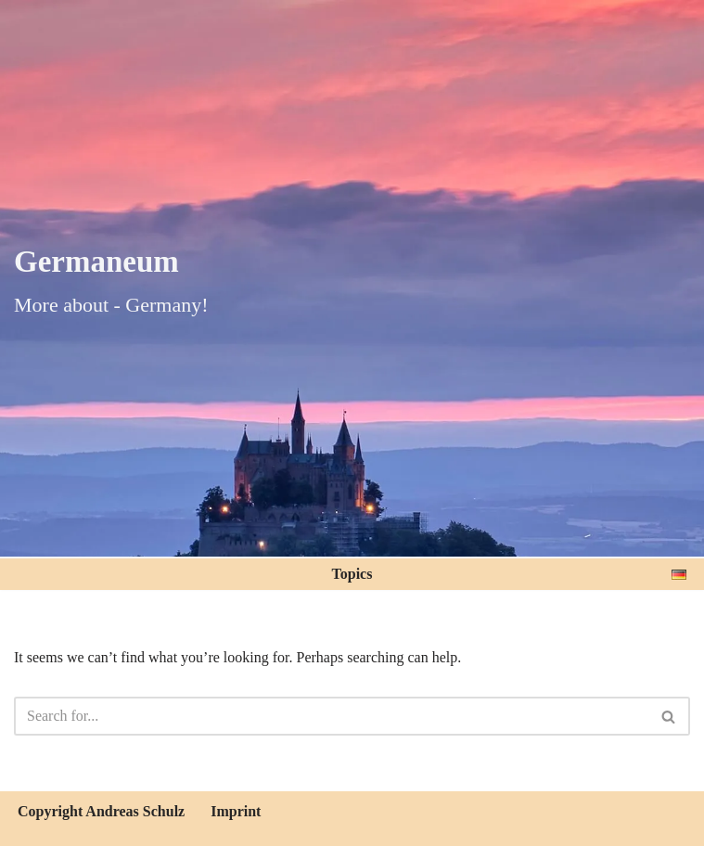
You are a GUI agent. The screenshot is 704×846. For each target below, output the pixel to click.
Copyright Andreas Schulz (101, 811)
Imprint (236, 811)
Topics (352, 574)
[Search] (331, 716)
